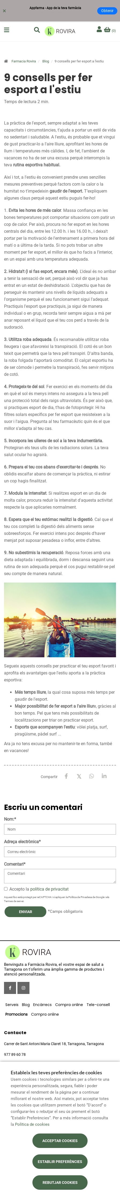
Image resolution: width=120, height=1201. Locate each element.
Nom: (10, 819)
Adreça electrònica (22, 841)
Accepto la (36, 889)
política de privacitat (49, 889)
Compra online (69, 1004)
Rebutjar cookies (60, 1182)
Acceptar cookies (60, 1141)
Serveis (11, 1004)
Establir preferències (60, 1161)
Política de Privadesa (80, 897)
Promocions (16, 1014)
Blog (45, 61)
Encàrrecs (42, 1004)
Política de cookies (32, 1124)
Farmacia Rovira (24, 61)
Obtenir (107, 11)
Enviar (25, 912)
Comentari (14, 864)
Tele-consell (98, 1004)
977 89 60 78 (15, 1054)
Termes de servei (14, 901)
